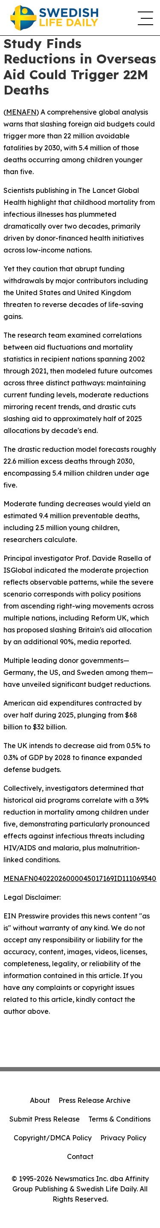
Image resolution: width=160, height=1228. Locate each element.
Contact (80, 1156)
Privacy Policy (123, 1137)
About (40, 1100)
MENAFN (21, 112)
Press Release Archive (94, 1100)
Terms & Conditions (119, 1119)
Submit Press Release (44, 1119)
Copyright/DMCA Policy (53, 1137)
